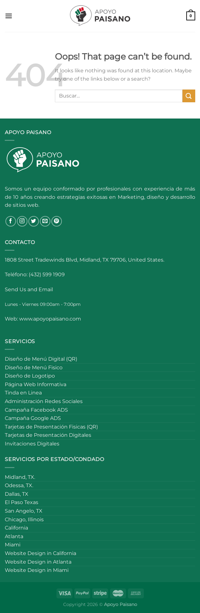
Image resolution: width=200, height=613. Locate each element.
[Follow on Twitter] (33, 221)
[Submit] (188, 96)
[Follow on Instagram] (22, 221)
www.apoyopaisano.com (50, 319)
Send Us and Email (29, 289)
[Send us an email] (45, 221)
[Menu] (8, 16)
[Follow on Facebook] (10, 221)
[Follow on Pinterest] (56, 221)
